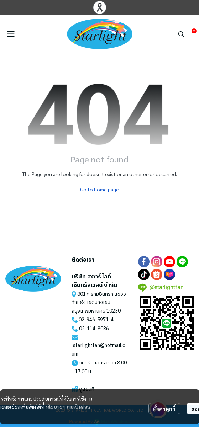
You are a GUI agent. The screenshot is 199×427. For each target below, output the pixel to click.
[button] (181, 34)
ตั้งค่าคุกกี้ (164, 408)
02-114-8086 (94, 329)
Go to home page (99, 189)
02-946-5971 (94, 320)
